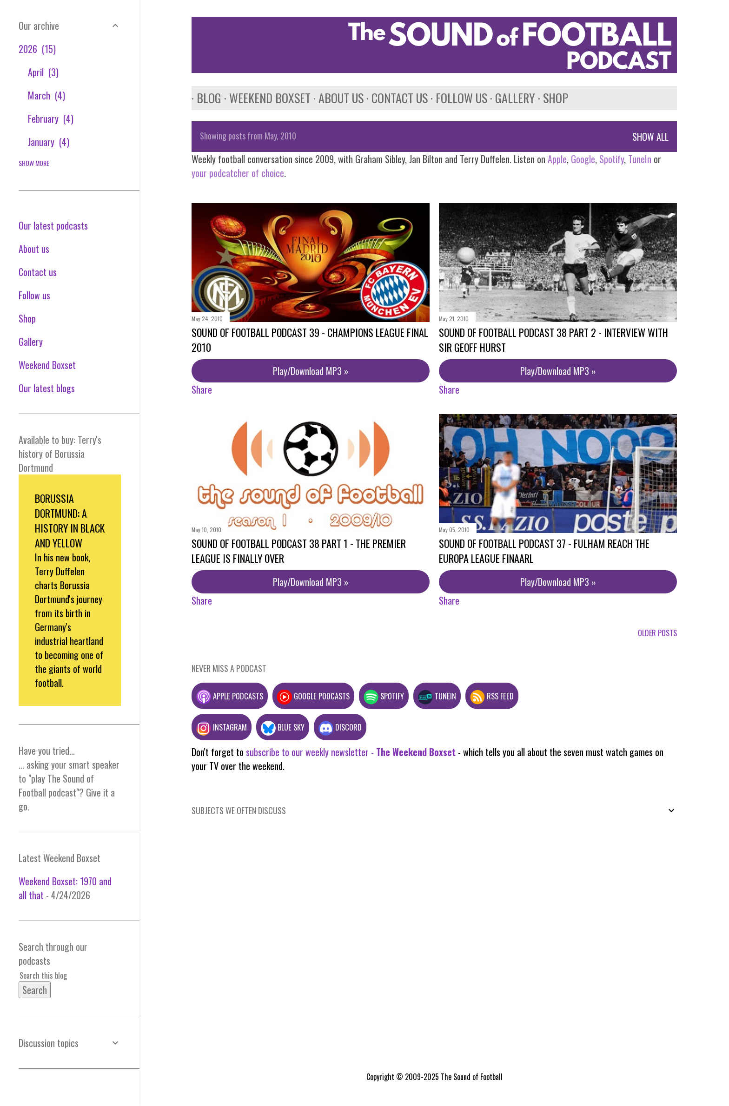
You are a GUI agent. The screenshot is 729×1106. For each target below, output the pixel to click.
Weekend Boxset (264, 98)
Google (582, 159)
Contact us (394, 98)
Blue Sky (283, 727)
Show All (650, 137)
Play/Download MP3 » (311, 371)
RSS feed (492, 696)
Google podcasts (313, 696)
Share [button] (202, 389)
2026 (37, 49)
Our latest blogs (47, 388)
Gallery (510, 98)
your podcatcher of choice (238, 173)
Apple (557, 159)
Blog (204, 98)
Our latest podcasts (53, 225)
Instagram (221, 727)
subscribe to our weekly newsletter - (351, 752)
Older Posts (657, 633)
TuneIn (639, 159)
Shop (550, 98)
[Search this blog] (59, 975)
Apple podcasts (229, 696)
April (43, 72)
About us (335, 98)
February (50, 118)
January (48, 142)
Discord (340, 727)
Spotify (611, 159)
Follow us (456, 98)
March (46, 95)
